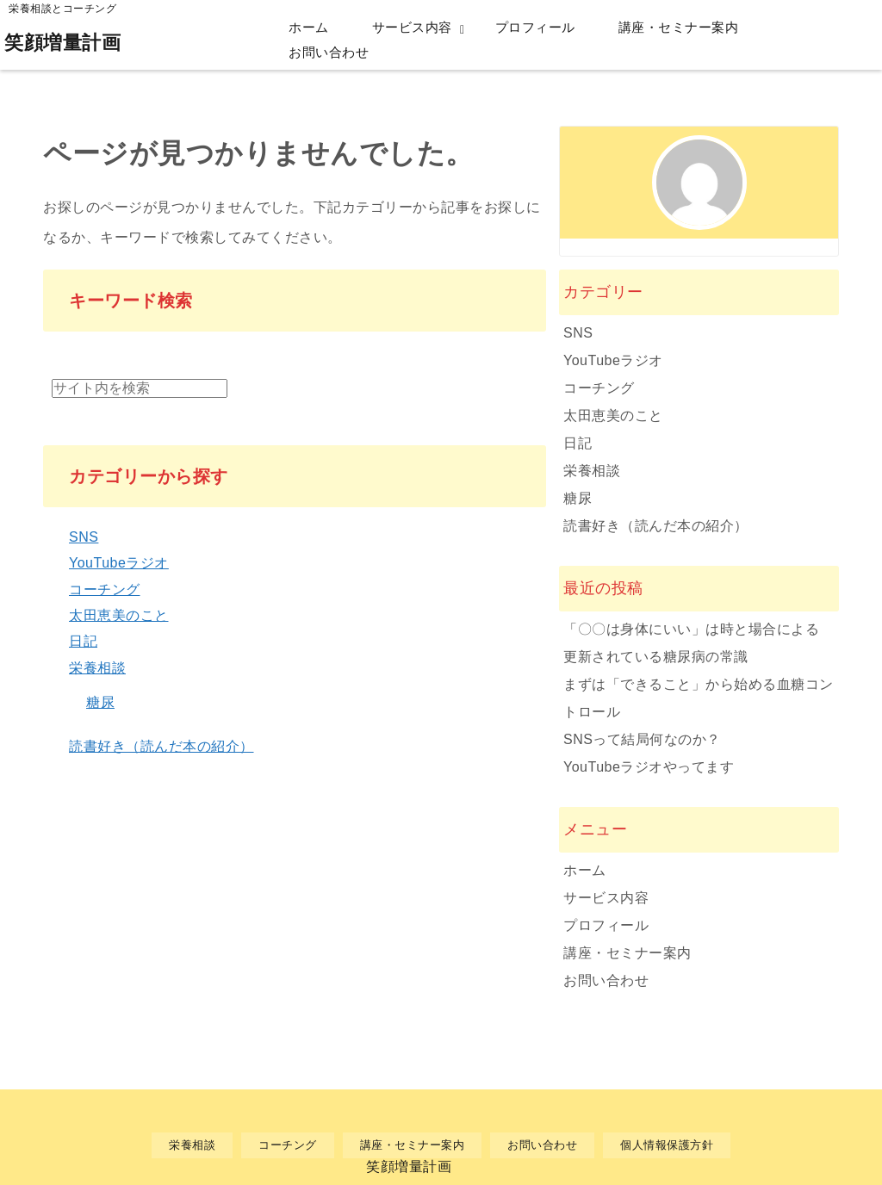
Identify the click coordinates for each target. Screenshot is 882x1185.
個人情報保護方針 (666, 1144)
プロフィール (535, 27)
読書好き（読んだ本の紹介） (161, 746)
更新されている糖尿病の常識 (655, 656)
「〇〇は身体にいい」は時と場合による (691, 629)
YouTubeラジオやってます (648, 767)
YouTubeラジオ (119, 562)
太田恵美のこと (119, 615)
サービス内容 (412, 27)
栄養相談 (97, 668)
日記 (83, 641)
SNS (83, 537)
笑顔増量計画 (62, 42)
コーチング (104, 589)
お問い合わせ (329, 52)
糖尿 (100, 702)
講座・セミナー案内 (678, 27)
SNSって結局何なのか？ (642, 739)
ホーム (309, 27)
